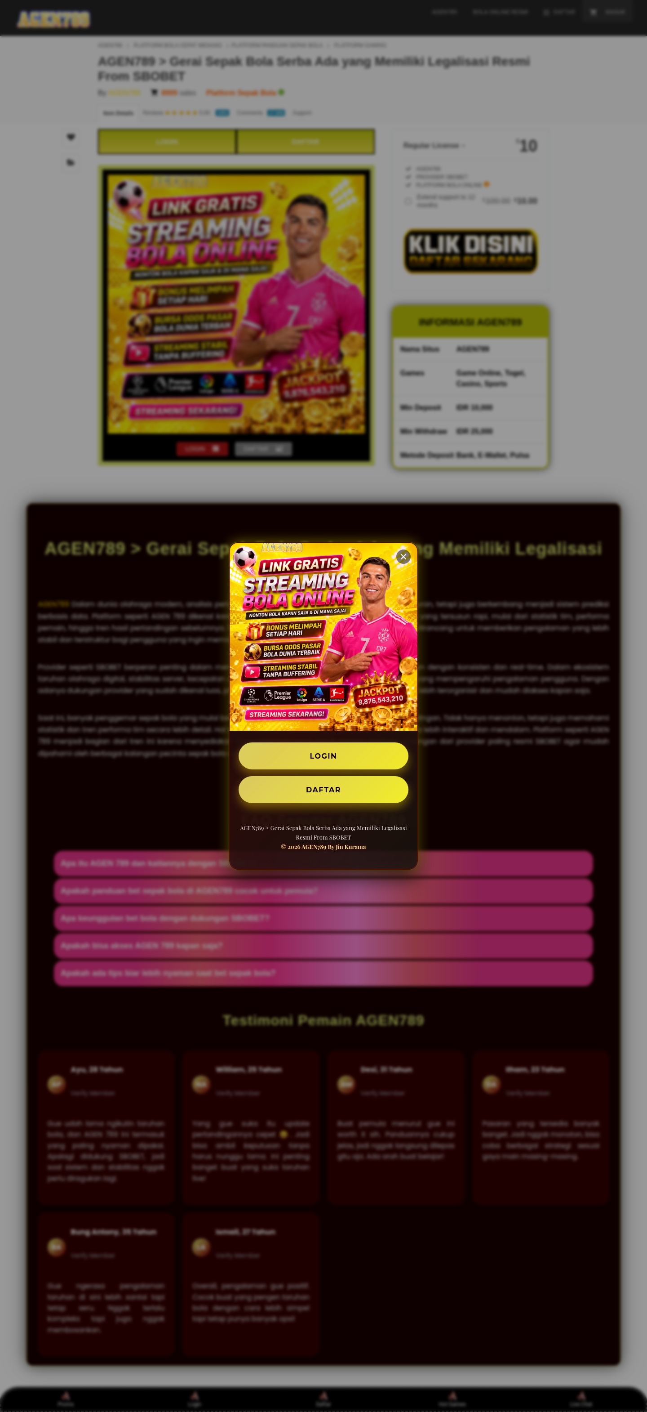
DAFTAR (323, 789)
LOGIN (323, 755)
